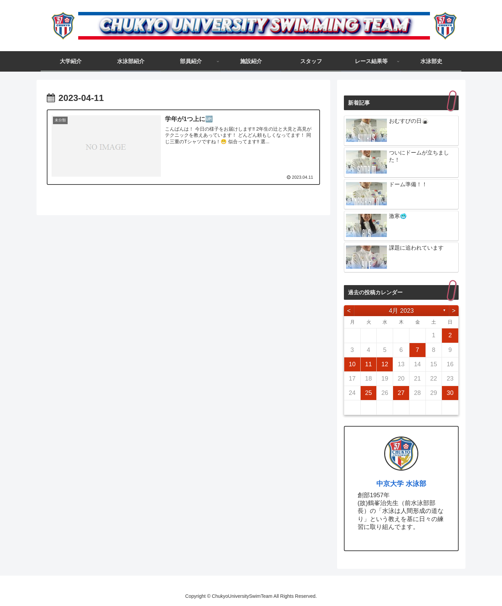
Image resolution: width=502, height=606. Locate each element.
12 (384, 364)
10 (352, 364)
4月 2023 (401, 310)
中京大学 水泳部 (401, 483)
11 (368, 364)
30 (450, 392)
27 (401, 392)
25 (368, 392)
